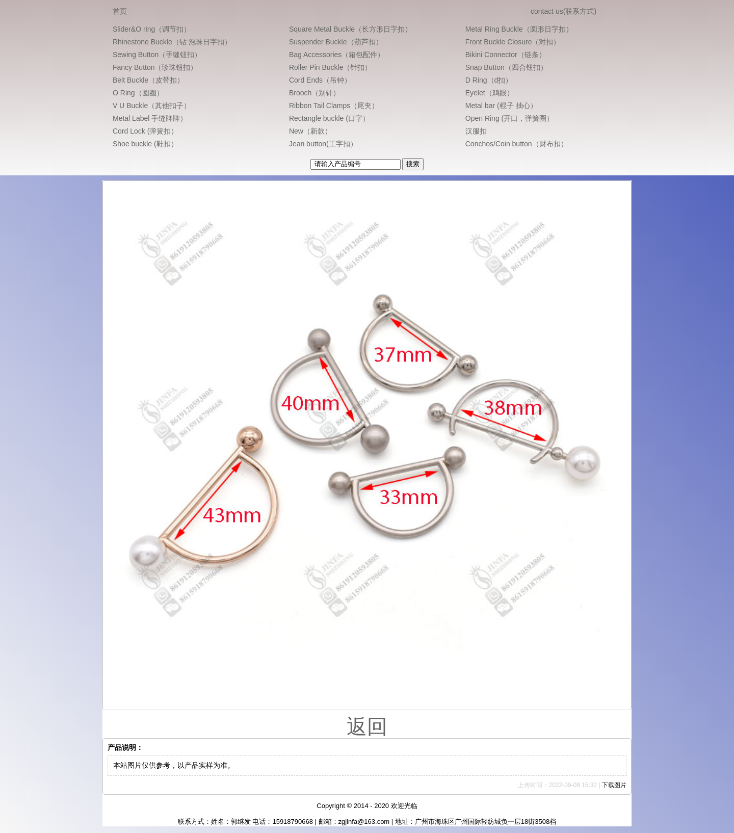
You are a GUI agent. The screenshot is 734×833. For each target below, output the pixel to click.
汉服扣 (476, 131)
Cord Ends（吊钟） (320, 80)
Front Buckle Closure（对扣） (513, 42)
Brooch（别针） (314, 93)
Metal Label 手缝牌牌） (150, 118)
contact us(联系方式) (563, 11)
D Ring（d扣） (489, 80)
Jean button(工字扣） (323, 144)
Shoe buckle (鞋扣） (145, 144)
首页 (120, 11)
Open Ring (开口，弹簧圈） (509, 118)
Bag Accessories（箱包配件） (337, 54)
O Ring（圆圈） (138, 93)
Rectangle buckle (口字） (329, 118)
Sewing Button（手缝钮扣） (157, 54)
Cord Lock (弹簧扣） (145, 131)
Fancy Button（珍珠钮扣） (155, 67)
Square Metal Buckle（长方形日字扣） (350, 29)
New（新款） (310, 131)
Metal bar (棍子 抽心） (501, 105)
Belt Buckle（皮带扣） (148, 80)
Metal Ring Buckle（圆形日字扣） (519, 29)
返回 (367, 726)
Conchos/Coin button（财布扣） (516, 144)
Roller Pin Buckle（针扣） (330, 67)
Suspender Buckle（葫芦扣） (336, 42)
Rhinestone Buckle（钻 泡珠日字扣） (172, 42)
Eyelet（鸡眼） (489, 93)
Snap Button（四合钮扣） (506, 67)
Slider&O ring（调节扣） (152, 29)
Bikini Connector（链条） (505, 54)
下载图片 (614, 785)
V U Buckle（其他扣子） (152, 105)
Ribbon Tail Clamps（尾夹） (334, 105)
